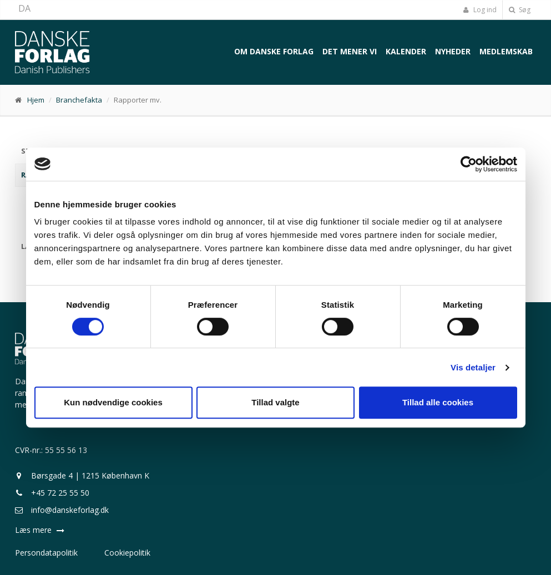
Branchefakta (79, 100)
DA (24, 8)
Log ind (480, 9)
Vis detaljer (473, 367)
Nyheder (453, 51)
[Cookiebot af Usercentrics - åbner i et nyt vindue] (468, 164)
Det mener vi (349, 51)
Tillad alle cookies (437, 402)
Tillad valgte (275, 402)
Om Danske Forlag (274, 51)
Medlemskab (506, 51)
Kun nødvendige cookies (113, 402)
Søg (519, 9)
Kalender (406, 51)
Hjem (35, 100)
